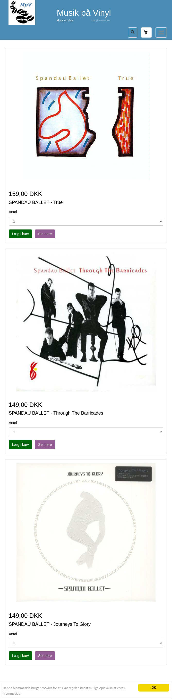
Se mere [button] (45, 234)
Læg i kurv (20, 234)
